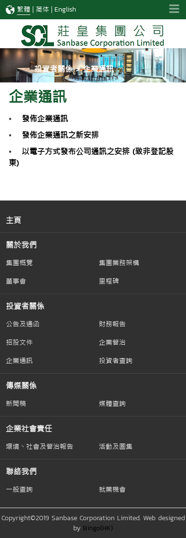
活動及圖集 (116, 446)
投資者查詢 (116, 360)
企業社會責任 (29, 428)
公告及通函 (23, 324)
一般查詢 (19, 489)
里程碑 (109, 281)
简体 (42, 9)
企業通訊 (19, 360)
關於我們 (21, 245)
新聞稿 (16, 403)
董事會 (16, 281)
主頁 (13, 220)
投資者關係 (25, 306)
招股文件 (19, 342)
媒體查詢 (112, 403)
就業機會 (112, 489)
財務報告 (112, 324)
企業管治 (112, 342)
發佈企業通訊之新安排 (60, 135)
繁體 (23, 9)
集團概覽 (19, 263)
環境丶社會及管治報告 (39, 446)
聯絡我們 (21, 471)
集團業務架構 (119, 263)
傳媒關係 (21, 385)
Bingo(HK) (98, 528)
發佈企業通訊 (45, 118)
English (65, 9)
